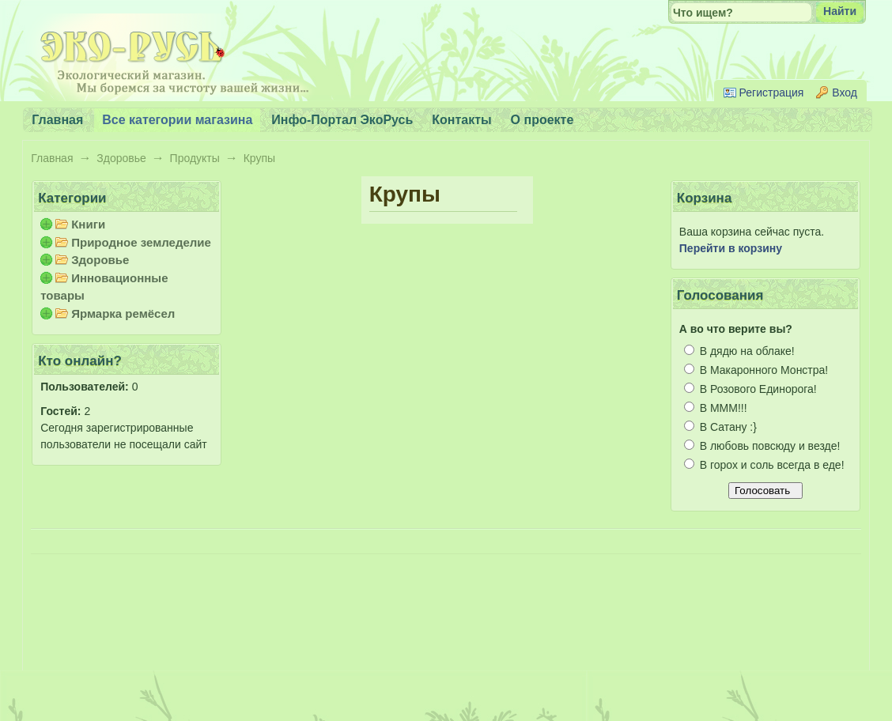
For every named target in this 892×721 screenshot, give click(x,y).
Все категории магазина (177, 119)
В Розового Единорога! (750, 389)
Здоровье (121, 158)
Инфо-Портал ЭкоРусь (342, 119)
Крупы (259, 158)
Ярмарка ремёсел (123, 313)
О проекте (542, 119)
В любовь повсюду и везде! (762, 446)
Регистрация (771, 92)
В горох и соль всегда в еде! (764, 465)
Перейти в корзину (730, 248)
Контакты (461, 119)
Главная (52, 158)
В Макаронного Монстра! (756, 370)
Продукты (195, 158)
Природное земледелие (141, 242)
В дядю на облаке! (739, 351)
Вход (844, 92)
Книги (88, 224)
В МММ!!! (715, 408)
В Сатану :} (720, 427)
